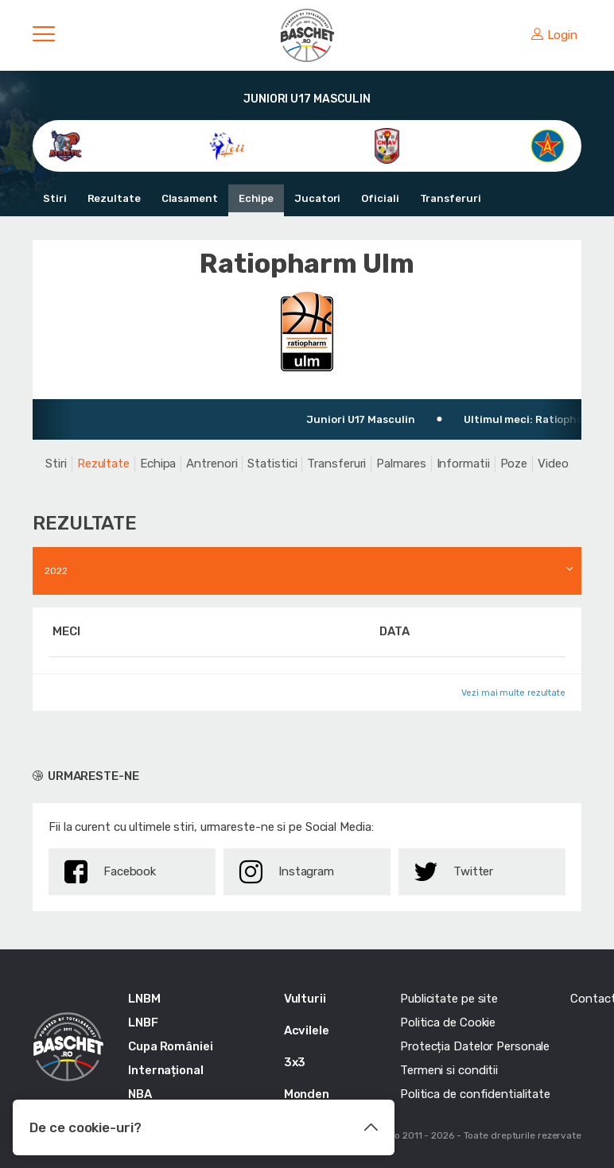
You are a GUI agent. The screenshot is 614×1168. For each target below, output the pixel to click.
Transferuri (450, 198)
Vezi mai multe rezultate (513, 693)
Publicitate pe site (449, 998)
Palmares (401, 463)
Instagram (286, 871)
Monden (306, 1094)
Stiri (55, 198)
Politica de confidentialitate (475, 1094)
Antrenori (211, 463)
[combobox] (307, 571)
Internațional (166, 1070)
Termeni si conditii (449, 1070)
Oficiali (379, 198)
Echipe (256, 198)
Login (554, 35)
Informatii (463, 463)
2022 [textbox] (56, 570)
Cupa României (170, 1046)
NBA (140, 1094)
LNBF (143, 1022)
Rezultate (114, 198)
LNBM (144, 998)
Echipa (158, 463)
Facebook (110, 871)
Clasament (189, 198)
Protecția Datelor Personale (475, 1046)
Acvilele (306, 1030)
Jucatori (317, 198)
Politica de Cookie (447, 1022)
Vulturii (305, 998)
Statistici (272, 463)
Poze (514, 463)
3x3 (295, 1062)
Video (553, 463)
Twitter (453, 871)
